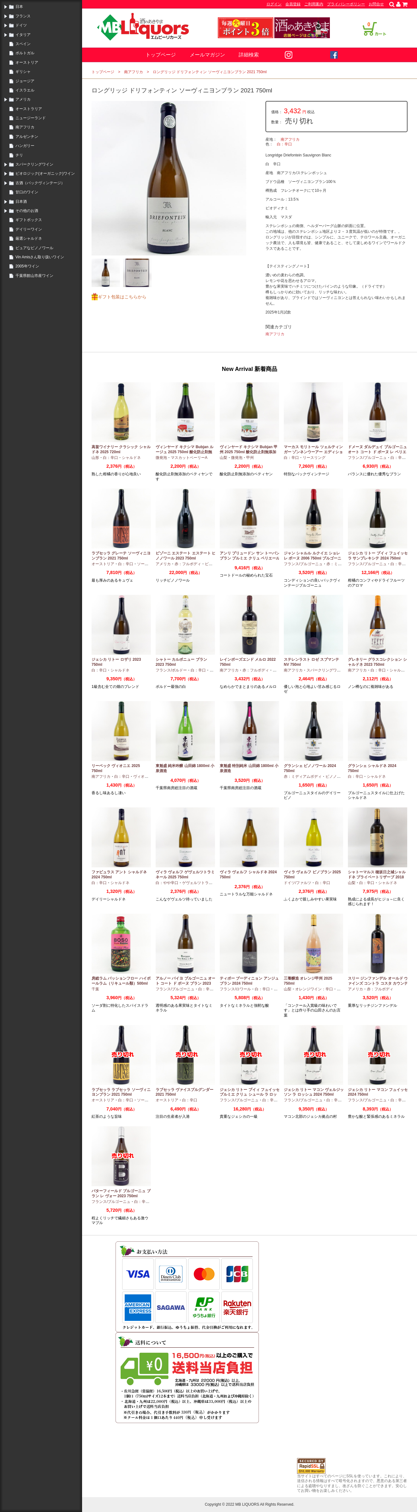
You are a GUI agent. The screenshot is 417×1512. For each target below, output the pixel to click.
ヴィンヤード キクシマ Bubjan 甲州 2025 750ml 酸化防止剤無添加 (248, 449)
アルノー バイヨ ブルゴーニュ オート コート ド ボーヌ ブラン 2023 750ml (186, 983)
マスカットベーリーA (189, 457)
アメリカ (23, 99)
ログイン (274, 4)
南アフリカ (24, 127)
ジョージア (24, 81)
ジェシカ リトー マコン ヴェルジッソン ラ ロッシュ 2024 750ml (314, 1092)
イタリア (23, 34)
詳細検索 (249, 54)
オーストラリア (28, 109)
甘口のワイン (26, 192)
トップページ (161, 54)
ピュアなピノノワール (34, 248)
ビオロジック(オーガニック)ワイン (45, 173)
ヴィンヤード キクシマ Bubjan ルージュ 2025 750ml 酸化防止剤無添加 (184, 452)
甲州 (250, 457)
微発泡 (161, 457)
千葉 (95, 989)
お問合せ (376, 4)
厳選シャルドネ (28, 238)
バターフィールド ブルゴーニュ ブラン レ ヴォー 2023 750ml (121, 1193)
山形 (95, 457)
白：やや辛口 (167, 883)
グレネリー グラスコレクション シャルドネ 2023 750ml (377, 662)
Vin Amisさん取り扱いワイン (39, 257)
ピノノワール (336, 776)
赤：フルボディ (188, 564)
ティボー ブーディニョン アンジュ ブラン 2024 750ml (249, 981)
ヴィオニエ (142, 776)
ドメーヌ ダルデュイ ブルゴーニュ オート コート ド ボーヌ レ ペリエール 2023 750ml (377, 452)
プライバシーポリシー (346, 4)
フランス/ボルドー (171, 670)
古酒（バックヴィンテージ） (40, 183)
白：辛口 (284, 144)
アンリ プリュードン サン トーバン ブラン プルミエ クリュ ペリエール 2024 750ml (250, 558)
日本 (19, 6)
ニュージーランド (30, 118)
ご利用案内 (313, 4)
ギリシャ (23, 71)
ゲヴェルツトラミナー (201, 883)
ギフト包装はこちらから (122, 296)
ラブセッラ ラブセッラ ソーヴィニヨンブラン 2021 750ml (121, 1092)
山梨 (223, 457)
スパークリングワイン (34, 164)
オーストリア (26, 62)
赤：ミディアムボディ (303, 776)
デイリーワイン (28, 229)
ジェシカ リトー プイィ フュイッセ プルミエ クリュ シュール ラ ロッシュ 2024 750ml (250, 1094)
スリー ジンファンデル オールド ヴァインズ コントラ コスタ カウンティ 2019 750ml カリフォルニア (378, 983)
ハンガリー (24, 146)
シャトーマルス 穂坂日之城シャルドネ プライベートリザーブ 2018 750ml (377, 877)
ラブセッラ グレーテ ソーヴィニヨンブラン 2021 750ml (121, 555)
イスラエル (24, 90)
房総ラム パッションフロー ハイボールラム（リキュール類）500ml (121, 981)
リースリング (314, 457)
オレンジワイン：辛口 (314, 989)
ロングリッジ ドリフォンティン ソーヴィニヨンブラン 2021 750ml (210, 72)
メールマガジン (207, 54)
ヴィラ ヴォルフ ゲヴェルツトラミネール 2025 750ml (185, 874)
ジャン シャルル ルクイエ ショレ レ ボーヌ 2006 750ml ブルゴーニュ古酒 (312, 558)
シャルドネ (131, 457)
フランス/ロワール (235, 989)
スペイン (23, 44)
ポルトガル (24, 53)
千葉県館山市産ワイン (34, 275)
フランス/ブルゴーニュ (367, 457)
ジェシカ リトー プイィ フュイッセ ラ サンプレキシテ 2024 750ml (378, 555)
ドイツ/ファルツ (297, 883)
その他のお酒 (26, 210)
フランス (23, 16)
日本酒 (21, 201)
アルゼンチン (26, 136)
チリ (19, 155)
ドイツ (21, 25)
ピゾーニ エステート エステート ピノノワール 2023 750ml (186, 555)
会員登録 (293, 4)
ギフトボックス (28, 220)
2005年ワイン (27, 266)
